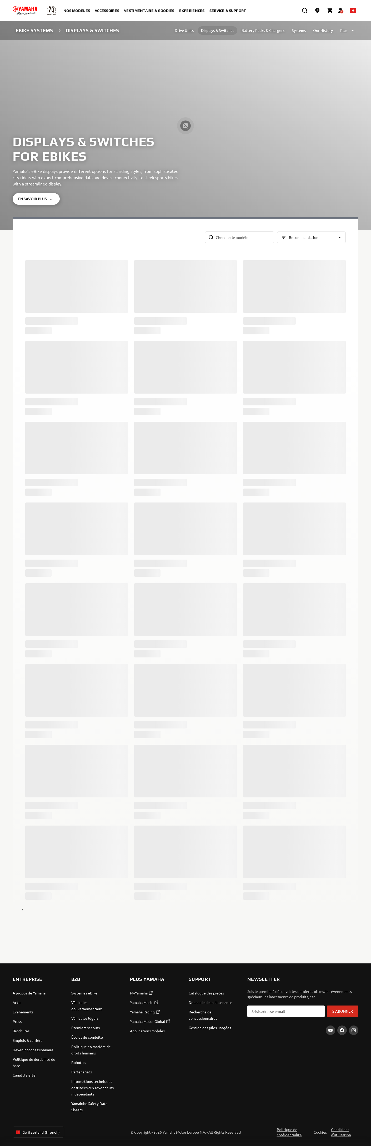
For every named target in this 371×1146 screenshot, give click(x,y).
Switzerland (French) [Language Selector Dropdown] (37, 1132)
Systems (299, 30)
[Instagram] (353, 1030)
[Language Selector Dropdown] (353, 10)
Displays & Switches (217, 30)
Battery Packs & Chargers (263, 30)
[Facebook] (342, 1030)
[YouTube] (330, 1030)
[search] (304, 10)
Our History (323, 30)
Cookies (320, 1132)
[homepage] (25, 10)
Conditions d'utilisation (341, 1132)
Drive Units (184, 30)
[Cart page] (330, 10)
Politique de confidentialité (289, 1132)
